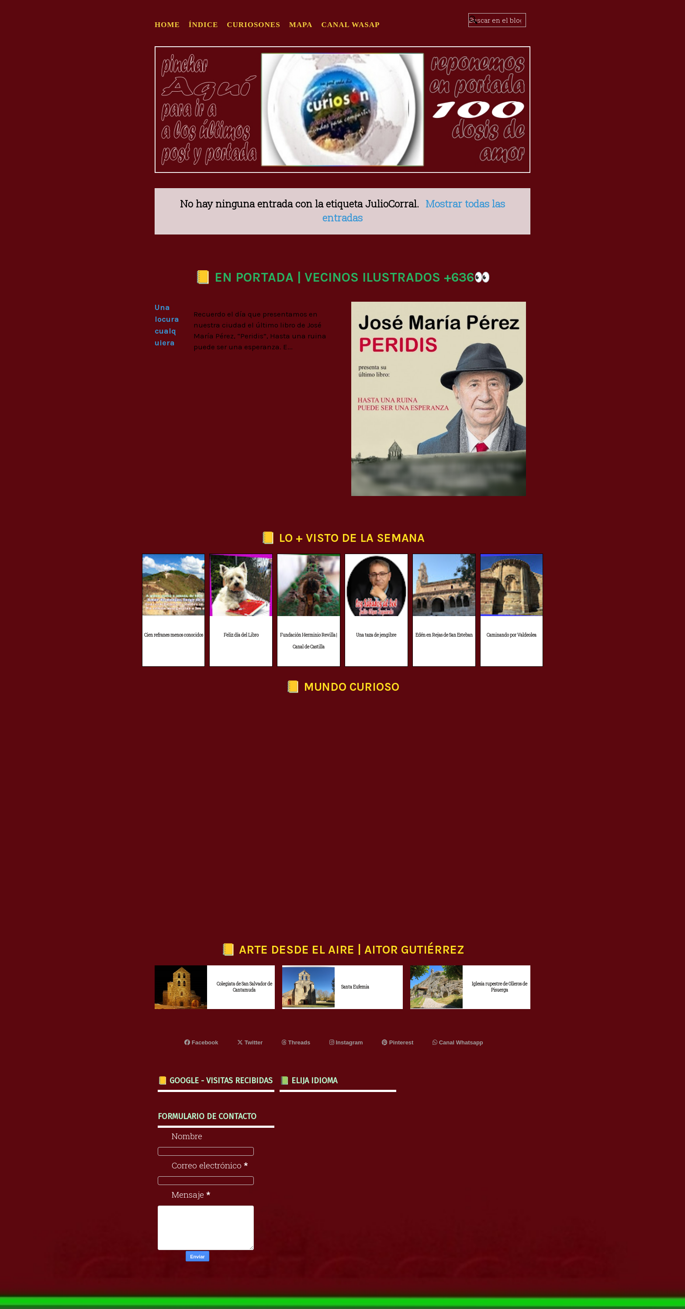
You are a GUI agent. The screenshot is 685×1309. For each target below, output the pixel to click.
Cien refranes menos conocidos (173, 635)
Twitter (250, 1042)
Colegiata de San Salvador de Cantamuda (244, 987)
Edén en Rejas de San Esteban (444, 635)
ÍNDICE (203, 25)
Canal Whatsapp (457, 1042)
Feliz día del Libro (241, 635)
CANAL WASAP (350, 25)
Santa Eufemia (355, 987)
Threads (296, 1042)
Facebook (201, 1042)
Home (167, 25)
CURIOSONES (253, 25)
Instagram (346, 1042)
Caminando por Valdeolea (511, 635)
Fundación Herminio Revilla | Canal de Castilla (308, 641)
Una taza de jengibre (376, 635)
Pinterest (397, 1042)
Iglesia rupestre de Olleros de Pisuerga (499, 987)
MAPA (301, 25)
